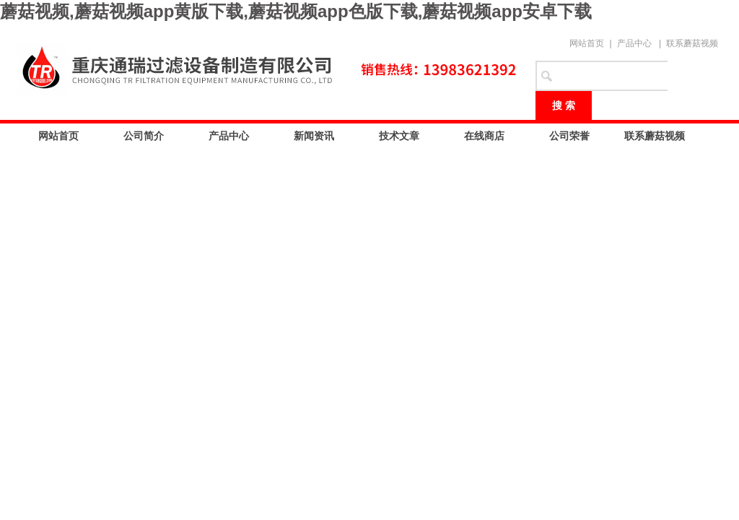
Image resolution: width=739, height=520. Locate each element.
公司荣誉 (569, 136)
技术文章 (399, 136)
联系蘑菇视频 (692, 43)
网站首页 (586, 43)
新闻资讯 (314, 136)
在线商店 (484, 136)
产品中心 (634, 43)
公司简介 (143, 136)
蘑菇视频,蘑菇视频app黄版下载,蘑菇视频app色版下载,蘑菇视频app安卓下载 (296, 11)
